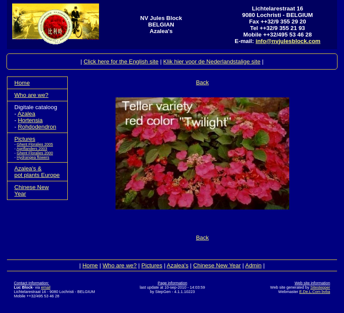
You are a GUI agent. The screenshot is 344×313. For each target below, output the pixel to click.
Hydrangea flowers (33, 157)
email (46, 287)
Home (22, 83)
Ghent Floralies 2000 (35, 153)
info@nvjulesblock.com (287, 41)
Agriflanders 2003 (32, 149)
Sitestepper (320, 287)
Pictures (24, 139)
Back (202, 82)
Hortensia (30, 120)
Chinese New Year (217, 265)
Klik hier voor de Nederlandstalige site (212, 61)
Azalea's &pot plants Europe (37, 171)
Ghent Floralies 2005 (35, 144)
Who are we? (31, 95)
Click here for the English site (121, 61)
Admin (253, 265)
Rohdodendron (37, 126)
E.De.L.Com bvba (314, 292)
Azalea (26, 113)
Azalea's (178, 265)
